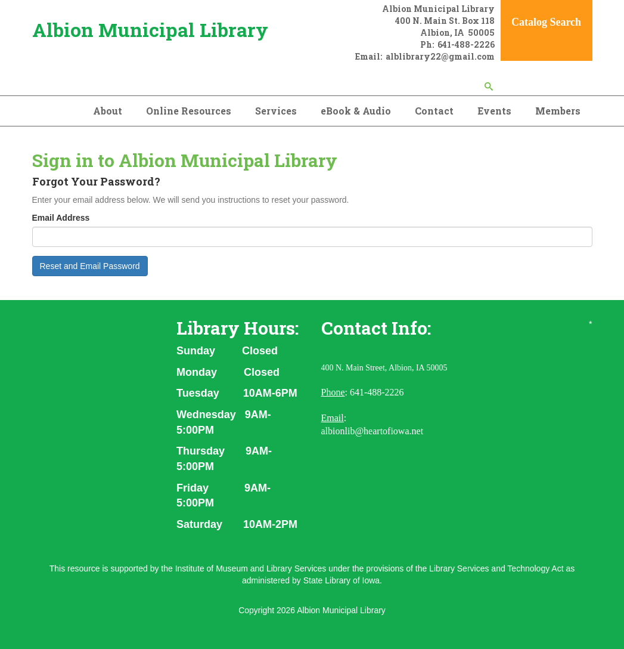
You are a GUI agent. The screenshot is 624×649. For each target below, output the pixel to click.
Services (276, 110)
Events (494, 110)
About (107, 110)
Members (557, 110)
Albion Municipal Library (150, 29)
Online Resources (188, 110)
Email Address (61, 217)
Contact (434, 110)
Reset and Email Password (90, 266)
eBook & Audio (356, 110)
